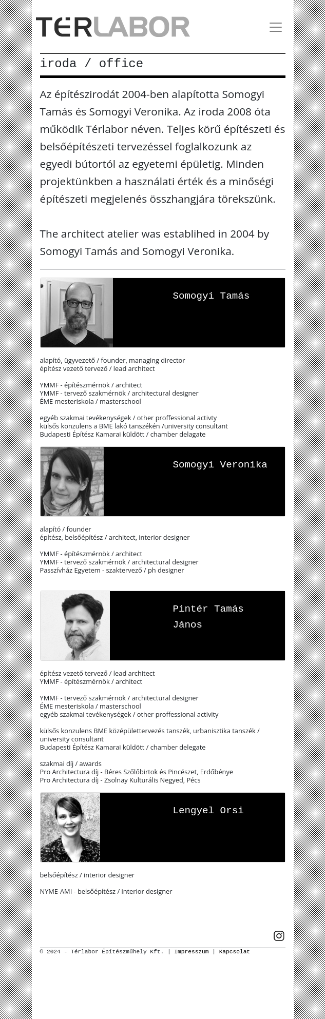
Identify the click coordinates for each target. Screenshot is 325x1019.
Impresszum (191, 952)
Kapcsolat (234, 952)
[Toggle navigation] (276, 27)
